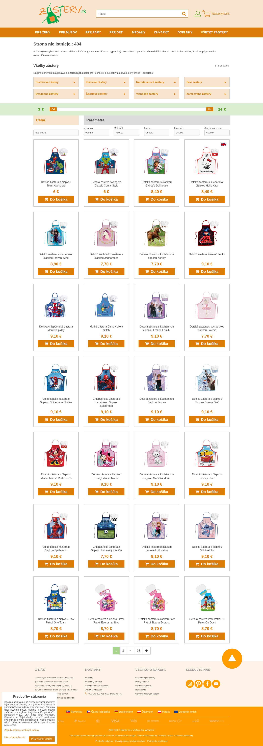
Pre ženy (42, 32)
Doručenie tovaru (143, 686)
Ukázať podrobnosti (14, 737)
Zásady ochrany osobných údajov (130, 741)
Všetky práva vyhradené (143, 730)
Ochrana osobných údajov (147, 694)
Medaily (138, 32)
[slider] (53, 109)
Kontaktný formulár (93, 682)
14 (138, 650)
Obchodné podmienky (145, 678)
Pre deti (116, 32)
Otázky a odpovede (93, 690)
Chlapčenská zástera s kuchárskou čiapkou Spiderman (106, 402)
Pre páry (93, 32)
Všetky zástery (214, 32)
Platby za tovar (142, 682)
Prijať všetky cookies (41, 739)
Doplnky (185, 32)
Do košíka (56, 199)
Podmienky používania (157, 741)
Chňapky (161, 32)
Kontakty (89, 678)
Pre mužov (68, 32)
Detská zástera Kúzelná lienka (207, 254)
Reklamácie (140, 690)
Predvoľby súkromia (104, 741)
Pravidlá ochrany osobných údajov (157, 735)
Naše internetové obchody (96, 686)
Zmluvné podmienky (184, 735)
